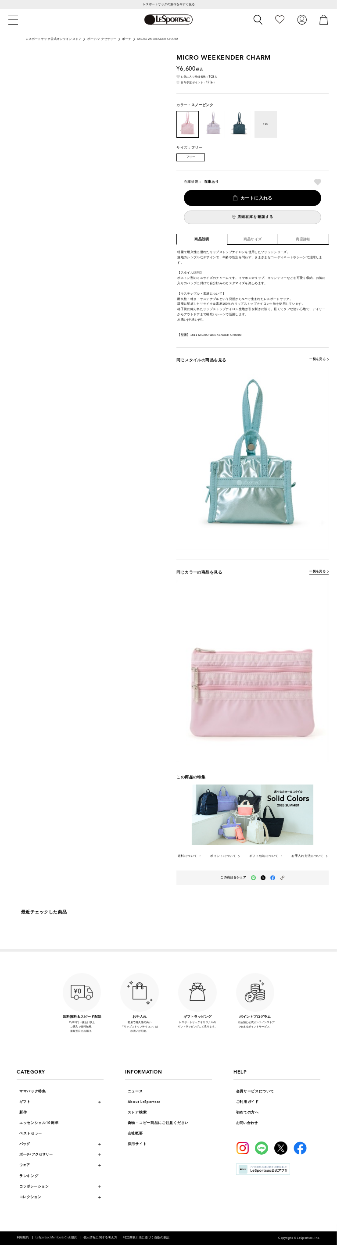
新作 (23, 1112)
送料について (187, 856)
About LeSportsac (144, 1102)
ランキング (29, 1176)
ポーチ (126, 39)
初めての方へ (247, 1112)
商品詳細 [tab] (303, 239)
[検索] (258, 20)
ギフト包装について (263, 856)
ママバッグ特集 (32, 1091)
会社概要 (135, 1133)
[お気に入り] (279, 19)
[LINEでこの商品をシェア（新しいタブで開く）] (253, 877)
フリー (191, 157)
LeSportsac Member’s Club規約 (56, 1237)
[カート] (324, 19)
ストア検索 (137, 1112)
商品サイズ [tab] (253, 239)
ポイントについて (223, 856)
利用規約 (23, 1237)
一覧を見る (317, 359)
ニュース (135, 1091)
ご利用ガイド (247, 1102)
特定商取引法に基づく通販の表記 (146, 1237)
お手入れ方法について (307, 856)
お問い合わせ (247, 1123)
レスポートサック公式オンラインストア (53, 39)
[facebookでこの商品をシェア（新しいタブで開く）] (272, 877)
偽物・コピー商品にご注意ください (158, 1123)
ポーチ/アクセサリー (101, 39)
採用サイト (137, 1144)
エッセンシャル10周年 (39, 1123)
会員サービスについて (255, 1091)
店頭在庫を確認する (255, 217)
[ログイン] (302, 19)
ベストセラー (30, 1133)
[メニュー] (13, 20)
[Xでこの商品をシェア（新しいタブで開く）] (263, 877)
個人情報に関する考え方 (100, 1237)
